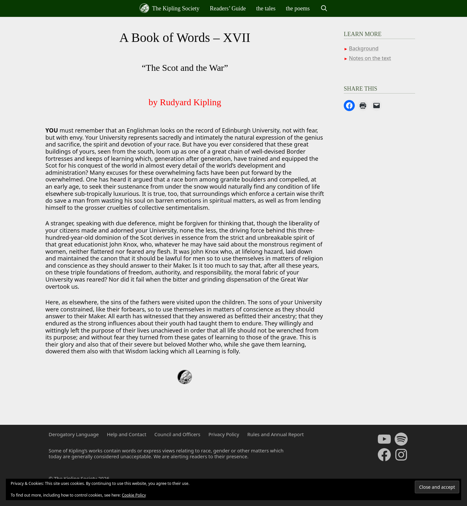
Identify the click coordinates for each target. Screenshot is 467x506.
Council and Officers (177, 434)
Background (363, 48)
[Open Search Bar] (324, 8)
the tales (265, 8)
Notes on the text (370, 58)
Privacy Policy (224, 434)
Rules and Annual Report (275, 434)
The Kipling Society (169, 8)
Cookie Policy (134, 495)
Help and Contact (126, 434)
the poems (298, 8)
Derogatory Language (74, 434)
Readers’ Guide (228, 8)
